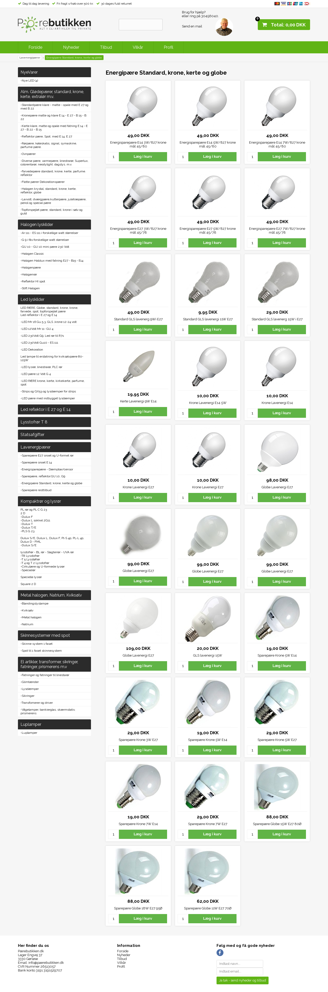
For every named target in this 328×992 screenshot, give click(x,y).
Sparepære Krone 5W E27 (277, 740)
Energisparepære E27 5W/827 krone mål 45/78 (208, 230)
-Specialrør (27, 570)
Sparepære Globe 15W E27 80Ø (277, 824)
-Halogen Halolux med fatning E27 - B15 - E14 (51, 260)
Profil (168, 47)
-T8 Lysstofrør (29, 556)
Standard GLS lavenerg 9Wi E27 (138, 319)
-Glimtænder (29, 682)
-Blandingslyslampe (34, 603)
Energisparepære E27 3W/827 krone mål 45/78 (138, 230)
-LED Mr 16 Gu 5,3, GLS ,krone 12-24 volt (48, 322)
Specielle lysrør (31, 577)
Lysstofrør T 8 (33, 422)
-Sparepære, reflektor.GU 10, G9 (42, 476)
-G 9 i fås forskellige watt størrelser (44, 240)
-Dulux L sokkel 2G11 (35, 520)
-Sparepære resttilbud (36, 490)
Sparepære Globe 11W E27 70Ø (208, 908)
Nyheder (71, 47)
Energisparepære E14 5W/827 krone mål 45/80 (208, 144)
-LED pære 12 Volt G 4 (35, 374)
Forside (35, 47)
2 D (22, 513)
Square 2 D (28, 584)
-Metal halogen (31, 617)
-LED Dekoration (31, 349)
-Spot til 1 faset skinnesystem (41, 650)
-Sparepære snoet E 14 (36, 462)
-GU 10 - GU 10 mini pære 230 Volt (44, 247)
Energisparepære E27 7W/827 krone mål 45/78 (277, 230)
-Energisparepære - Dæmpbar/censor (46, 469)
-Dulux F (26, 517)
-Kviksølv (26, 610)
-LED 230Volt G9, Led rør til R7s (42, 336)
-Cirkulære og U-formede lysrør (42, 566)
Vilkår (138, 47)
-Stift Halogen (30, 288)
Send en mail (192, 26)
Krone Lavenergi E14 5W (208, 403)
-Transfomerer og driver (36, 703)
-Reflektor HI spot (32, 281)
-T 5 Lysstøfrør (30, 559)
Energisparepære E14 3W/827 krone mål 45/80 (138, 144)
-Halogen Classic (32, 253)
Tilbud (106, 47)
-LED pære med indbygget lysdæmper (47, 398)
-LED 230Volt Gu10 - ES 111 (39, 342)
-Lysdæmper (29, 689)
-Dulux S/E (28, 545)
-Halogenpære (30, 267)
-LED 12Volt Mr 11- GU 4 (36, 329)
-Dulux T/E (28, 527)
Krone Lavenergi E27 (138, 487)
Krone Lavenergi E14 (277, 403)
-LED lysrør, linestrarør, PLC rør (41, 367)
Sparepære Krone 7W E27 (207, 824)
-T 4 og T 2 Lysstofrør (34, 563)
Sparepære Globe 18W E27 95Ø (138, 908)
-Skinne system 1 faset (36, 644)
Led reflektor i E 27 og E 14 (38, 315)
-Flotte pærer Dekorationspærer (42, 182)
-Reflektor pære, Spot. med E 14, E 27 (46, 136)
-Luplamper (28, 733)
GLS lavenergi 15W (207, 655)
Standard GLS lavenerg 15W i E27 (277, 319)
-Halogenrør (28, 274)
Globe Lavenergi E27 (277, 487)
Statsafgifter (32, 434)
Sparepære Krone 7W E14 (138, 824)
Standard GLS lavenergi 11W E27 (208, 319)
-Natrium (26, 624)
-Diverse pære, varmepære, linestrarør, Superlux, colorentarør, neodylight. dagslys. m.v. (54, 162)
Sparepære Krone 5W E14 (277, 655)
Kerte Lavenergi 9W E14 (138, 401)
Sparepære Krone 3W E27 (138, 740)
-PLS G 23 (27, 531)
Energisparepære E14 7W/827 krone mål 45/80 (277, 144)
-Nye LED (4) (29, 80)
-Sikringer (27, 696)
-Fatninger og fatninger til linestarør (44, 675)
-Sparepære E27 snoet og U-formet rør (47, 455)
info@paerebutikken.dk (46, 963)
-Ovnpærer (28, 154)
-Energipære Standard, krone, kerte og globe (51, 483)
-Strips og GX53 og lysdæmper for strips (48, 391)
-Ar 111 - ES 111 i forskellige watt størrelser (49, 233)
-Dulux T (26, 524)
